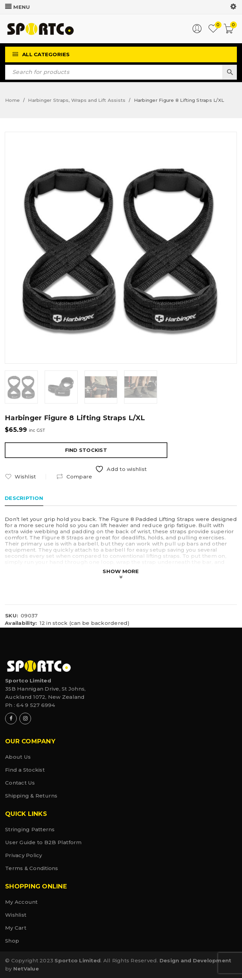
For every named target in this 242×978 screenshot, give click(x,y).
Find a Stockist (25, 770)
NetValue (26, 968)
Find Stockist (86, 450)
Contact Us (20, 782)
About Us (18, 757)
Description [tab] (24, 498)
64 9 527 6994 (35, 705)
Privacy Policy (23, 855)
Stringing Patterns (30, 829)
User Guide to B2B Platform (43, 842)
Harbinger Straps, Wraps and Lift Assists (76, 100)
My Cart (15, 928)
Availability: (21, 623)
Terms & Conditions (31, 868)
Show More (121, 571)
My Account (21, 902)
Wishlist (15, 915)
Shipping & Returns (31, 795)
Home (12, 100)
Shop (12, 940)
